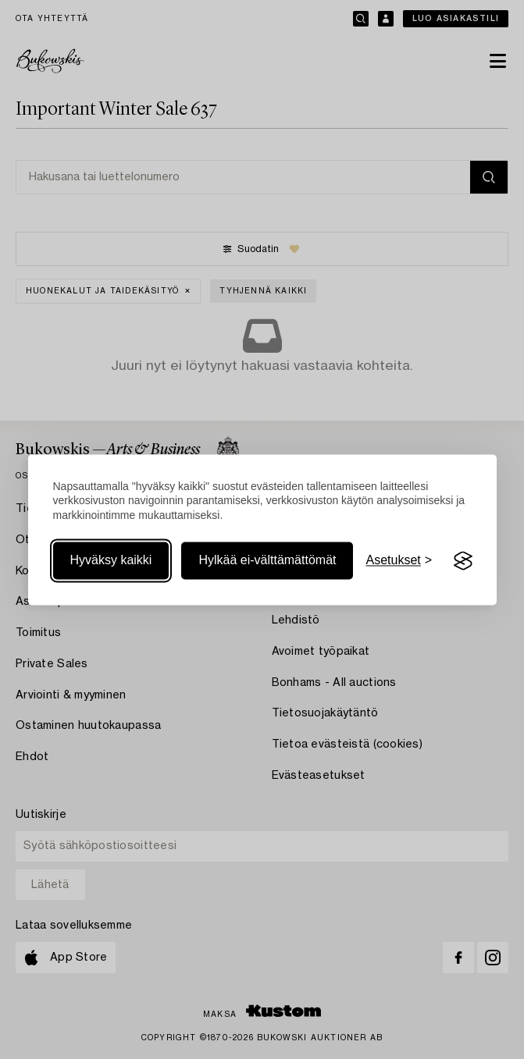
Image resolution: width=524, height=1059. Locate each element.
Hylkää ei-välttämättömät (267, 560)
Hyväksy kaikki (111, 560)
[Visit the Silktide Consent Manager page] (463, 561)
